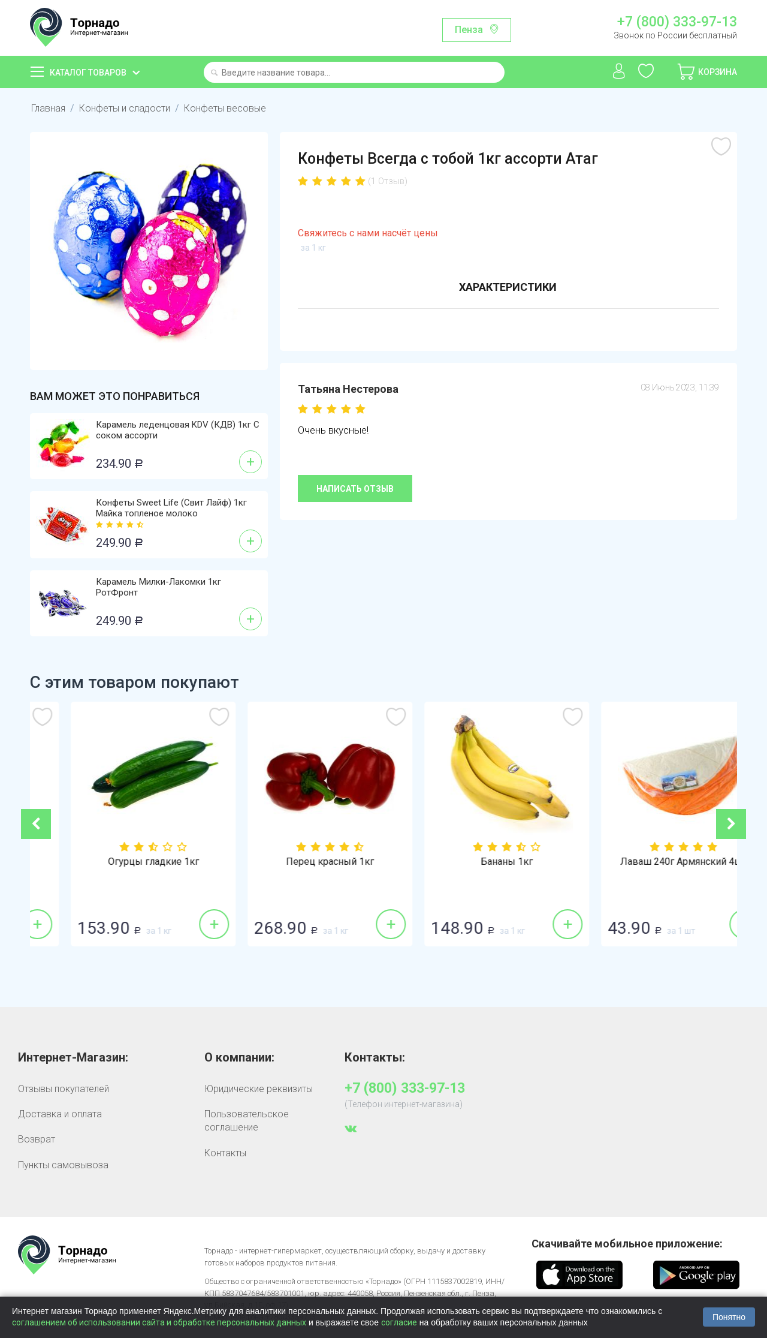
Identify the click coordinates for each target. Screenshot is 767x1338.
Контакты (225, 1153)
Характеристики (508, 287)
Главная (48, 108)
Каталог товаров (88, 72)
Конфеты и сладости (124, 108)
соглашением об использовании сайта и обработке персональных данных (159, 1322)
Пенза (469, 29)
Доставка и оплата (60, 1114)
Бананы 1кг (649, 861)
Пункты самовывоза (63, 1165)
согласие (399, 1322)
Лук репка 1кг (118, 861)
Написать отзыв (355, 489)
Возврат (36, 1139)
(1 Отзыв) (387, 181)
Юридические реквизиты (258, 1089)
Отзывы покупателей (63, 1089)
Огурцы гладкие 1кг (295, 861)
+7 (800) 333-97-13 (677, 22)
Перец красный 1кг (472, 861)
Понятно (728, 1317)
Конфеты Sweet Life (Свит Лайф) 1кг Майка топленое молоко (171, 508)
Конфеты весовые (225, 108)
